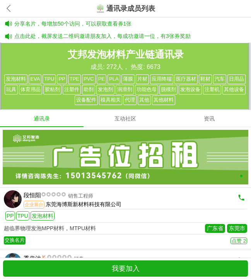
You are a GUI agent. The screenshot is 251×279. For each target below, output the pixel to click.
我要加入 (126, 268)
